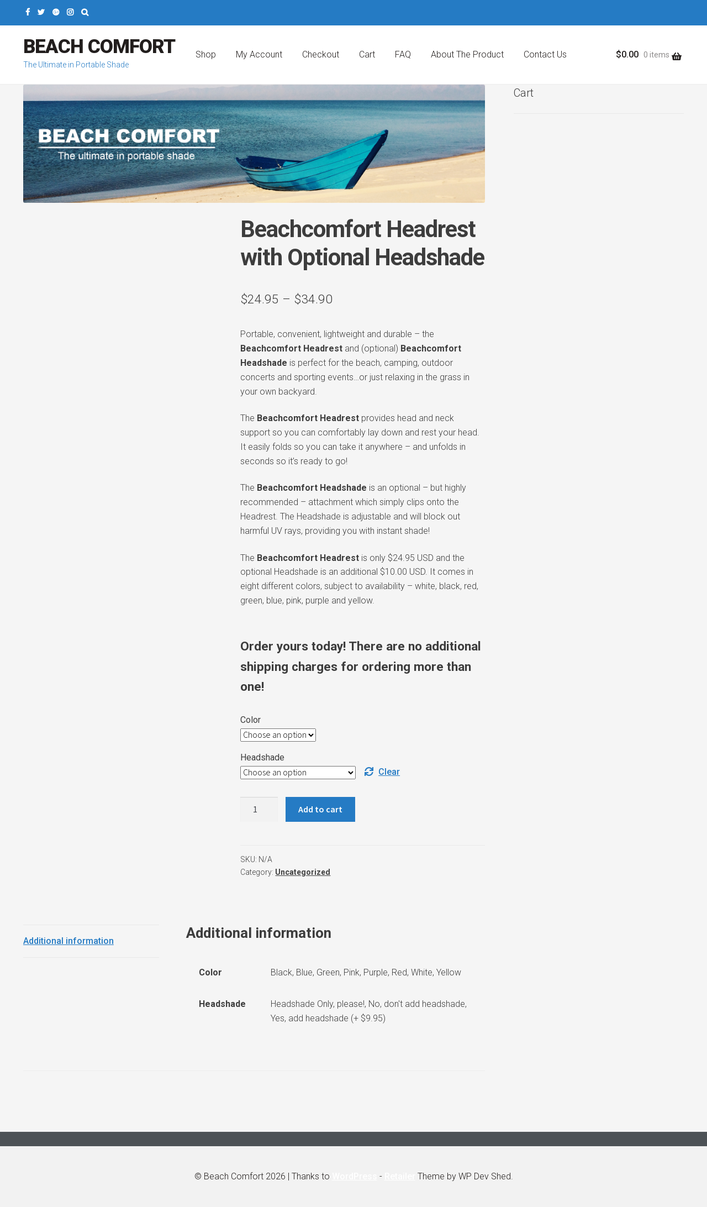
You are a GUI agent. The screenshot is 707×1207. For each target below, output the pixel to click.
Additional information (68, 941)
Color (250, 720)
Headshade (262, 757)
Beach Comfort (99, 46)
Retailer (399, 1176)
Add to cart (320, 809)
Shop (206, 54)
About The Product (467, 54)
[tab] (91, 941)
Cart (367, 54)
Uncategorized (302, 872)
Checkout (320, 54)
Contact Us (545, 54)
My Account (259, 54)
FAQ (403, 54)
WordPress (354, 1176)
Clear (389, 772)
